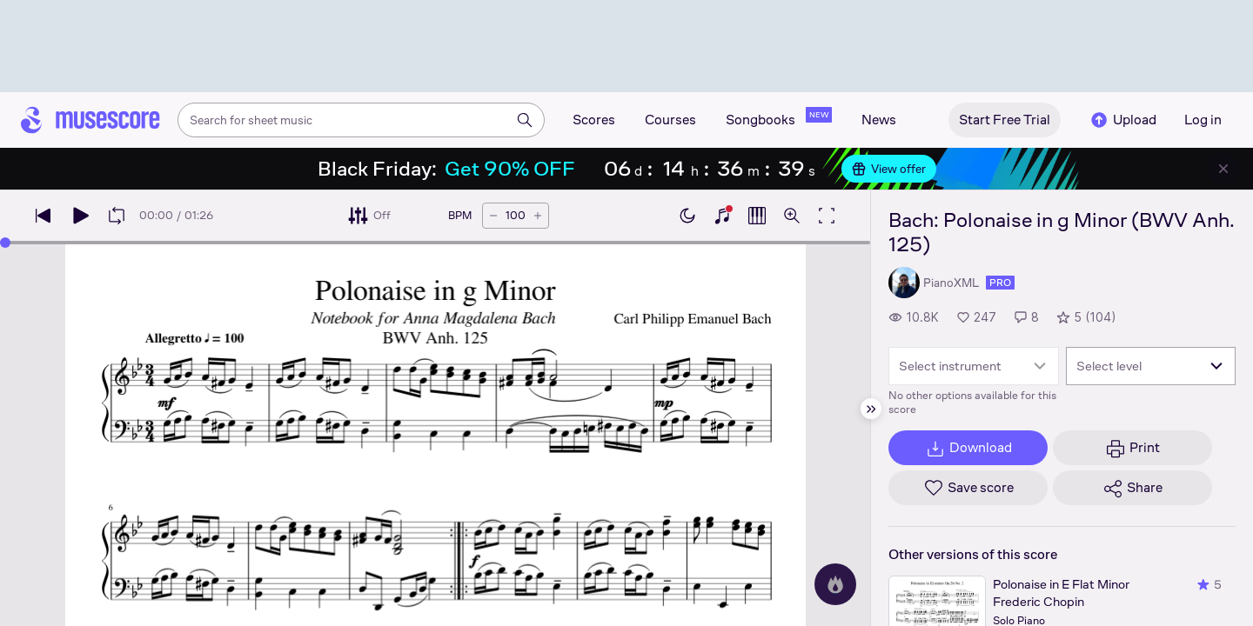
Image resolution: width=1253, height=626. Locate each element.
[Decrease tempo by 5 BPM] (493, 215)
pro (1000, 282)
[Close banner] (1223, 168)
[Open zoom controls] (791, 215)
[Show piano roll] (757, 215)
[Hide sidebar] (871, 408)
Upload (1122, 120)
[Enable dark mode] (687, 215)
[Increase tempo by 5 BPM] (537, 215)
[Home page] (90, 120)
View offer (889, 169)
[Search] (525, 120)
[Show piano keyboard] (722, 215)
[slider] (5, 242)
